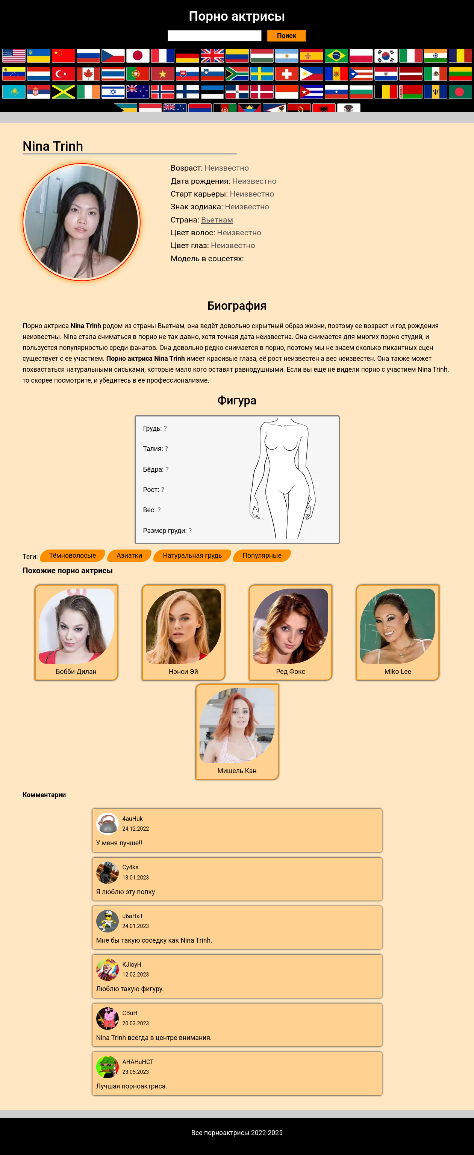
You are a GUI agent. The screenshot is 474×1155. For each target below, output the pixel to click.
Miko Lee (398, 671)
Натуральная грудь (192, 555)
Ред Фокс (290, 671)
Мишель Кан (236, 771)
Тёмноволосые (72, 555)
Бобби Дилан (76, 671)
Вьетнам (217, 219)
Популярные (262, 555)
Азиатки (129, 555)
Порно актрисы (237, 16)
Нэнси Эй (183, 671)
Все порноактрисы (220, 1133)
